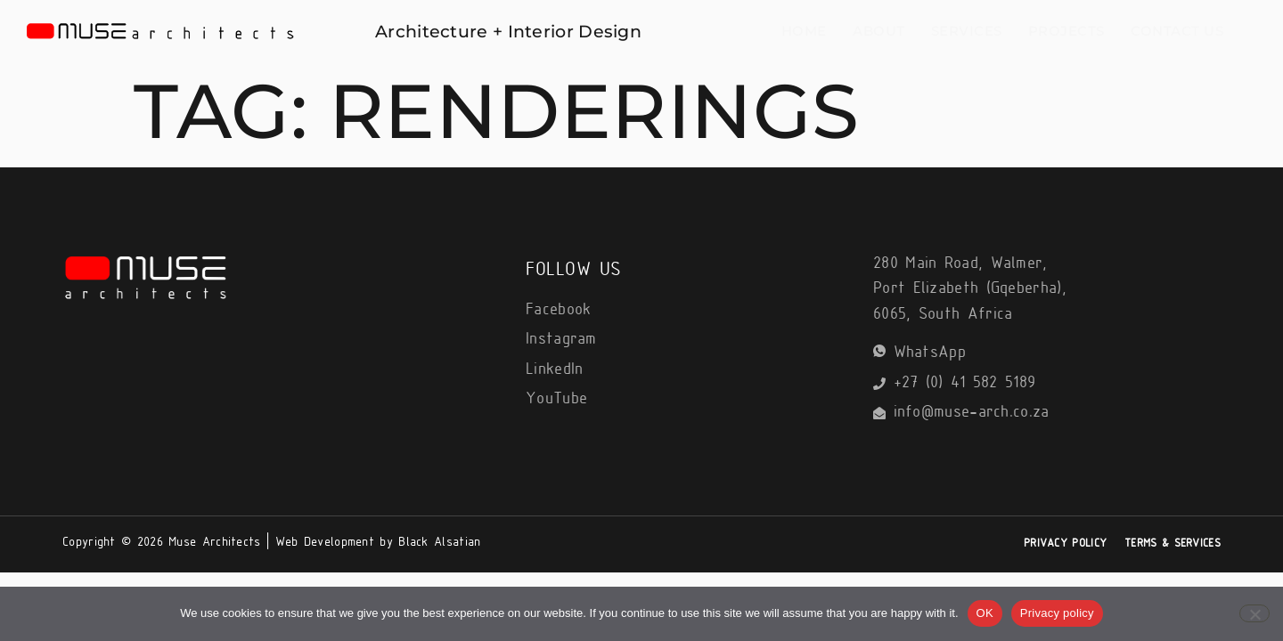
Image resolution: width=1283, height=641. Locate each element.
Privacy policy (1057, 613)
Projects (1076, 30)
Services (984, 30)
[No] (1254, 613)
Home (839, 30)
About (905, 30)
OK (985, 613)
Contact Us (1178, 30)
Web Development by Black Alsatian (378, 542)
